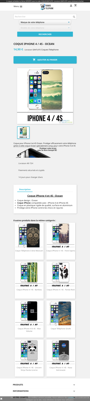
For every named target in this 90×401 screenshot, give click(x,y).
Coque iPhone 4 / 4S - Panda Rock (61, 289)
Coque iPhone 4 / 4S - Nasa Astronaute (61, 368)
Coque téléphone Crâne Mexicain (29, 250)
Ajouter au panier (45, 59)
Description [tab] (25, 189)
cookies (71, 397)
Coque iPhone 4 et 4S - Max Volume (29, 329)
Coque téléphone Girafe (61, 328)
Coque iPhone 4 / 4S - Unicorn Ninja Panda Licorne (29, 368)
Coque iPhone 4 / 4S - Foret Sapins (60, 250)
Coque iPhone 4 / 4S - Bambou (29, 289)
